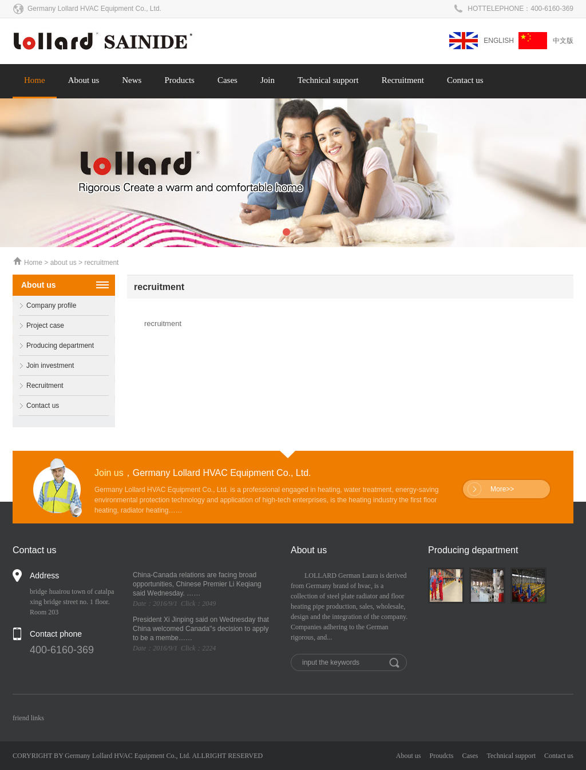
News (131, 80)
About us (84, 80)
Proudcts (442, 756)
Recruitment (403, 80)
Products (179, 80)
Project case (38, 326)
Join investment (43, 366)
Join (267, 80)
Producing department (53, 346)
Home (34, 80)
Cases (227, 80)
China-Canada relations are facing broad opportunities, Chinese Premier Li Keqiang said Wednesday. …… (197, 584)
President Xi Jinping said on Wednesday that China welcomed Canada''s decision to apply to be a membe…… (201, 629)
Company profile (44, 306)
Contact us (465, 80)
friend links (28, 718)
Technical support (328, 80)
